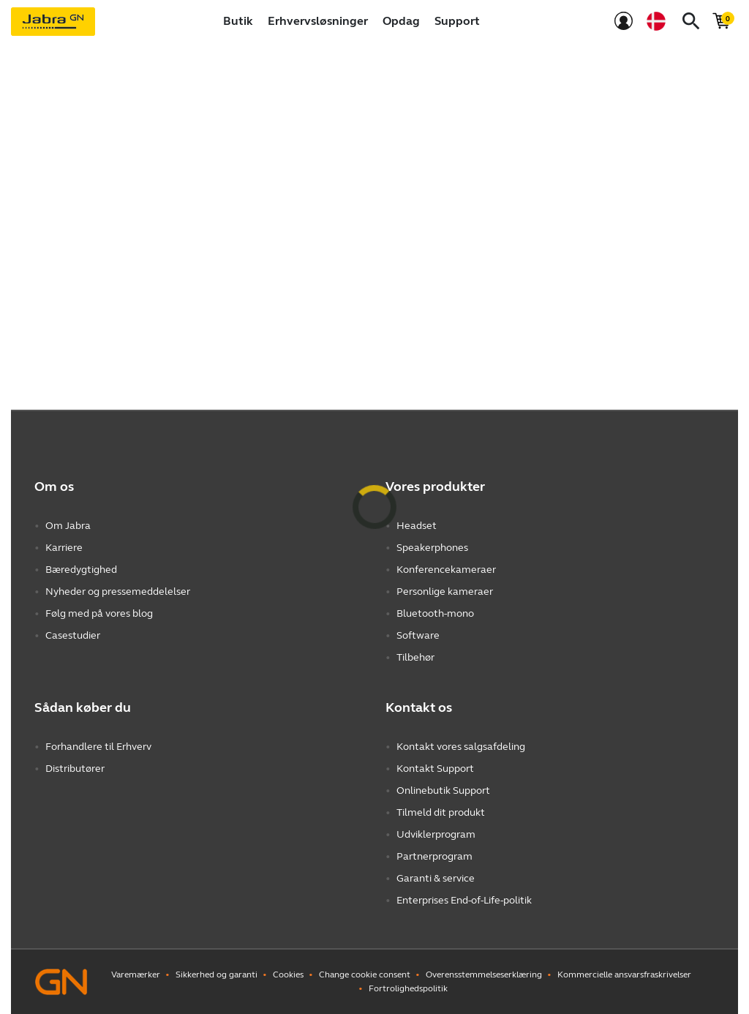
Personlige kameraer (444, 591)
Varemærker (135, 974)
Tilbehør (415, 657)
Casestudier (72, 635)
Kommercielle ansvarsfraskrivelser (624, 974)
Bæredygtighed (81, 569)
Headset (416, 525)
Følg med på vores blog (99, 613)
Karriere (64, 547)
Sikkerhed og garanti (216, 974)
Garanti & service (435, 878)
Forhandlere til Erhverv (98, 746)
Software (418, 635)
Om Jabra (68, 525)
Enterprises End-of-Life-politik (464, 900)
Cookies (288, 974)
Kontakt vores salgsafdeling (460, 746)
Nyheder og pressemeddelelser (117, 591)
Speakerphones (432, 547)
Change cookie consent (364, 974)
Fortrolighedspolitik (408, 988)
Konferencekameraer (446, 569)
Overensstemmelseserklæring (484, 974)
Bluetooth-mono (435, 613)
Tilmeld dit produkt (440, 812)
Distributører (75, 768)
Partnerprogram (434, 856)
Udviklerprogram (435, 834)
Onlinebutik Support (443, 790)
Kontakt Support (435, 768)
